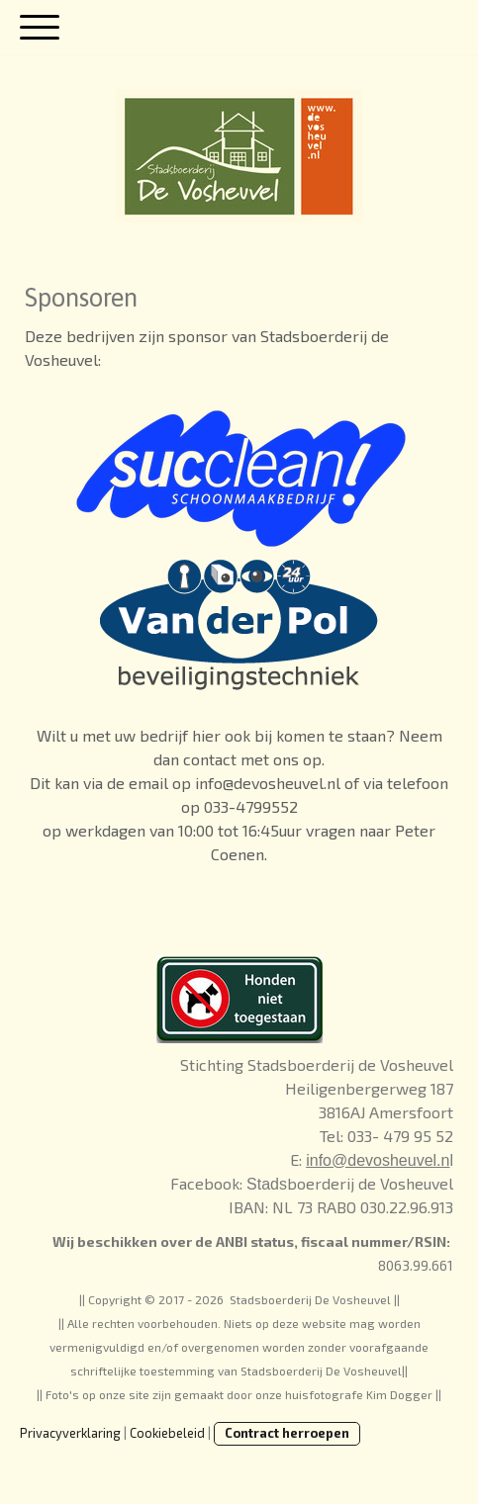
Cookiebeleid (167, 1433)
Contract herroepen (287, 1433)
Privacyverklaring (70, 1433)
